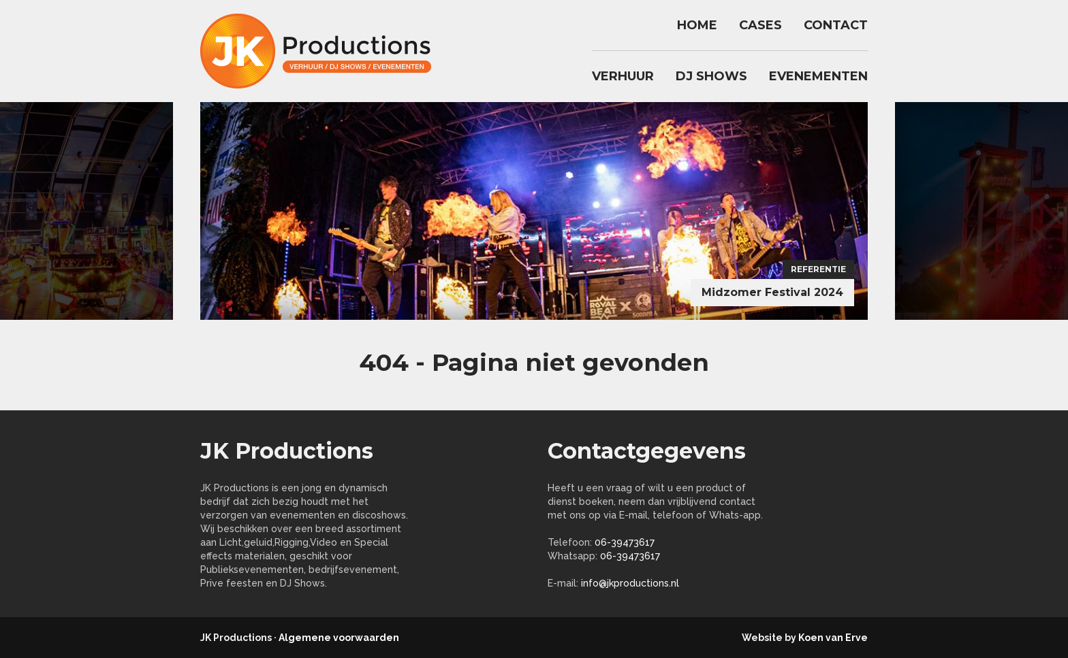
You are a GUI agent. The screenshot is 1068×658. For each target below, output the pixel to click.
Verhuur (623, 76)
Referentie (818, 269)
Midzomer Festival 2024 (772, 292)
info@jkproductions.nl (630, 583)
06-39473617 (625, 542)
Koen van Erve (833, 637)
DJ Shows (711, 76)
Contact (836, 25)
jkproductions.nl (322, 51)
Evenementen (818, 76)
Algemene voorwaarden (339, 637)
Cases (760, 25)
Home (697, 25)
